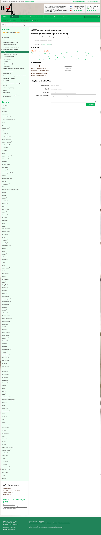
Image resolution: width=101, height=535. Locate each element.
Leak (4, 282)
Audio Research (7, 139)
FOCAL (4, 226)
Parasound (5, 369)
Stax (4, 436)
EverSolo (5, 217)
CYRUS (5, 170)
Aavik (4, 108)
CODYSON (5, 167)
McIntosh (5, 307)
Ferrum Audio (6, 231)
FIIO (4, 223)
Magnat (5, 287)
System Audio (6, 450)
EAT (4, 206)
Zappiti (4, 478)
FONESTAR (6, 229)
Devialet (5, 201)
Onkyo (4, 343)
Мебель (5, 90)
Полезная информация (9, 20)
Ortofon (5, 352)
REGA (4, 391)
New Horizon (6, 335)
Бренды (6, 102)
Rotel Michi (5, 408)
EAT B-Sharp (6, 209)
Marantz (5, 293)
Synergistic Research (8, 447)
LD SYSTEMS (6, 279)
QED (4, 385)
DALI (4, 187)
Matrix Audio (6, 304)
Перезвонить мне (91, 9)
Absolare (5, 111)
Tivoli (4, 458)
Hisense (5, 257)
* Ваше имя (45, 86)
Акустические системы (9, 39)
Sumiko (4, 441)
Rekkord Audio (6, 397)
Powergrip (5, 380)
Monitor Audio (6, 315)
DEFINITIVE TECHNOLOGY (10, 189)
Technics (5, 453)
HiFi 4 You (5, 16)
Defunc (4, 195)
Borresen (5, 161)
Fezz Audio (6, 234)
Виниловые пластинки (9, 35)
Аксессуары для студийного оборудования (11, 95)
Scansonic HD (6, 425)
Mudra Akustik (6, 321)
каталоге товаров (49, 42)
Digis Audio (5, 203)
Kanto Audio (6, 268)
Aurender (5, 150)
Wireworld (5, 472)
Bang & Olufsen (7, 156)
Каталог (14, 16)
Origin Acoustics (7, 349)
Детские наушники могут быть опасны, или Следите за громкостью (15, 507)
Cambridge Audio (7, 173)
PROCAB (5, 357)
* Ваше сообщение (42, 95)
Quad (4, 388)
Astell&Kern (6, 128)
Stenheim (5, 439)
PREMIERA (6, 355)
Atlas (4, 131)
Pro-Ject (5, 383)
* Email (46, 89)
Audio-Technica (7, 142)
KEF (4, 265)
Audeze (5, 133)
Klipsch (5, 276)
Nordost (5, 341)
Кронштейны (6, 92)
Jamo (4, 262)
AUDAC (4, 105)
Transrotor (5, 461)
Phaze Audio (6, 374)
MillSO (4, 310)
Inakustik (5, 259)
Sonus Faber (6, 433)
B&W (4, 153)
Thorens (5, 455)
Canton (5, 175)
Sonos (4, 430)
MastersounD (6, 301)
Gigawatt (5, 240)
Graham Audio (6, 245)
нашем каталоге (29, 1)
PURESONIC (6, 366)
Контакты (56, 16)
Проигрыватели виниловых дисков (13, 68)
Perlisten (5, 371)
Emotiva (5, 215)
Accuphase (6, 114)
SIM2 (4, 413)
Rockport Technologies (8, 399)
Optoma (5, 346)
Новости (23, 16)
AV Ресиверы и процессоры (11, 47)
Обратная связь (78, 9)
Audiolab (5, 147)
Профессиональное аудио (10, 42)
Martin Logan (6, 299)
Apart (4, 122)
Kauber (4, 271)
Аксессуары (7, 66)
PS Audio (5, 363)
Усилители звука (8, 71)
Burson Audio (6, 164)
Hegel (4, 254)
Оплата (48, 16)
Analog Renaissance (8, 119)
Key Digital (5, 273)
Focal (4, 237)
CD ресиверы (7, 59)
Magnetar (5, 290)
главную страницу (46, 44)
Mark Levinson (6, 296)
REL (4, 394)
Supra (4, 444)
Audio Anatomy (6, 136)
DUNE (4, 192)
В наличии (5, 37)
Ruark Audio (6, 411)
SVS (4, 422)
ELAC (4, 212)
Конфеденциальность (64, 522)
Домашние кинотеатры (9, 44)
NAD (4, 327)
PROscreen (5, 360)
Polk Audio (5, 377)
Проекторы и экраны (9, 78)
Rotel (4, 405)
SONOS (5, 416)
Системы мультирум (9, 87)
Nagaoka (5, 329)
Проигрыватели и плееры (10, 49)
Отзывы (65, 16)
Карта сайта (41, 521)
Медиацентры (7, 73)
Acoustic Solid (6, 117)
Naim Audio (6, 332)
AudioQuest (6, 145)
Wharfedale (6, 469)
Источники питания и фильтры (12, 83)
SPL (4, 419)
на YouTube (68, 70)
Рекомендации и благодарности (29, 20)
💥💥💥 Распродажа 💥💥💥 (11, 32)
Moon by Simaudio (8, 318)
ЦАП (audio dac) (8, 64)
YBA (4, 475)
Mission (5, 313)
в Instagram (68, 68)
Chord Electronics (7, 178)
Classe (4, 181)
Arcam (4, 125)
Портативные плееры (10, 52)
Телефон (46, 92)
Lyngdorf (5, 285)
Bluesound (5, 159)
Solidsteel (5, 427)
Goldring (5, 243)
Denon (4, 198)
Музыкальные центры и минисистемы (14, 76)
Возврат (55, 522)
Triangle (5, 464)
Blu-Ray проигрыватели (10, 54)
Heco (4, 251)
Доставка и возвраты (35, 16)
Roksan (4, 402)
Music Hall (5, 324)
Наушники (6, 80)
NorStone (5, 338)
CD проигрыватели (9, 56)
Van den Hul (6, 467)
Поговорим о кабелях (9, 505)
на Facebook (68, 66)
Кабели (5, 85)
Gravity (4, 248)
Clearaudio (6, 184)
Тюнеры (6, 61)
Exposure (5, 220)
